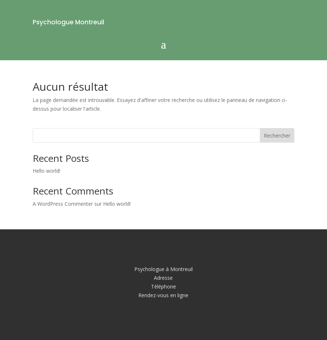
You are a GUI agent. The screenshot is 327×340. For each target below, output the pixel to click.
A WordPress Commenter (63, 203)
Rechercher (277, 135)
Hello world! (46, 170)
